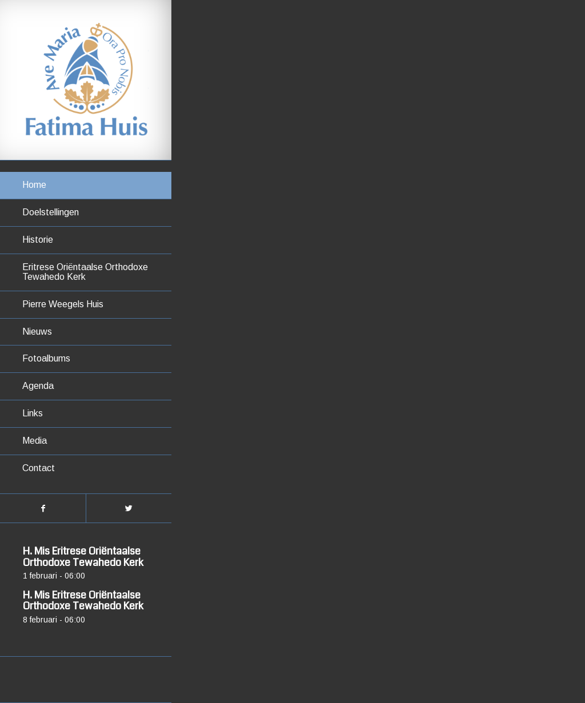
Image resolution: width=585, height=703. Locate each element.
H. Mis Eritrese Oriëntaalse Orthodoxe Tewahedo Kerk (83, 557)
